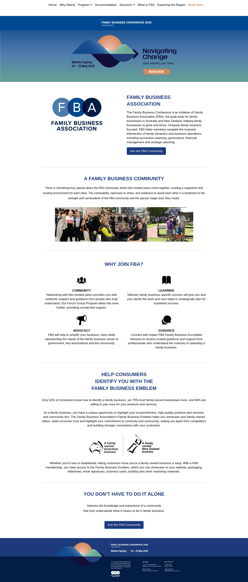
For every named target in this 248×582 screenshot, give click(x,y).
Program (84, 5)
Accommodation (106, 5)
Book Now (195, 5)
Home (53, 5)
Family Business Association (96, 416)
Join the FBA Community (146, 150)
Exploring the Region (171, 5)
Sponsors (125, 5)
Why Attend (67, 5)
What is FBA (146, 5)
